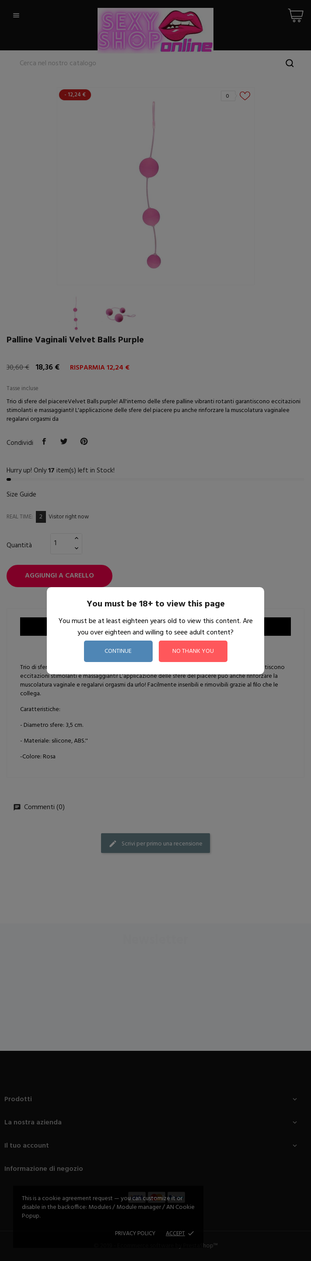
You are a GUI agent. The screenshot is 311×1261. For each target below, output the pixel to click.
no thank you (193, 651)
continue (118, 651)
